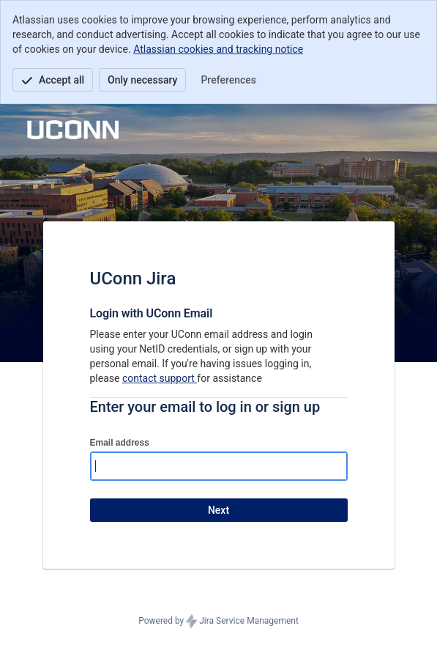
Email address (119, 443)
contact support (159, 378)
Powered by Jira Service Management (218, 621)
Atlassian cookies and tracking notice (218, 49)
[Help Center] (86, 125)
